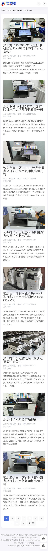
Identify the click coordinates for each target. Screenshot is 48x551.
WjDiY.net (12, 546)
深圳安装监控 (6, 535)
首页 (3, 10)
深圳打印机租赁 (18, 535)
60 (17, 523)
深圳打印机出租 (30, 537)
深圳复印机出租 (17, 537)
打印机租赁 (11, 56)
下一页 (31, 523)
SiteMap (36, 546)
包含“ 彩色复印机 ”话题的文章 (20, 10)
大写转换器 (29, 535)
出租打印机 (11, 114)
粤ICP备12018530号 (24, 546)
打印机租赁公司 (40, 535)
